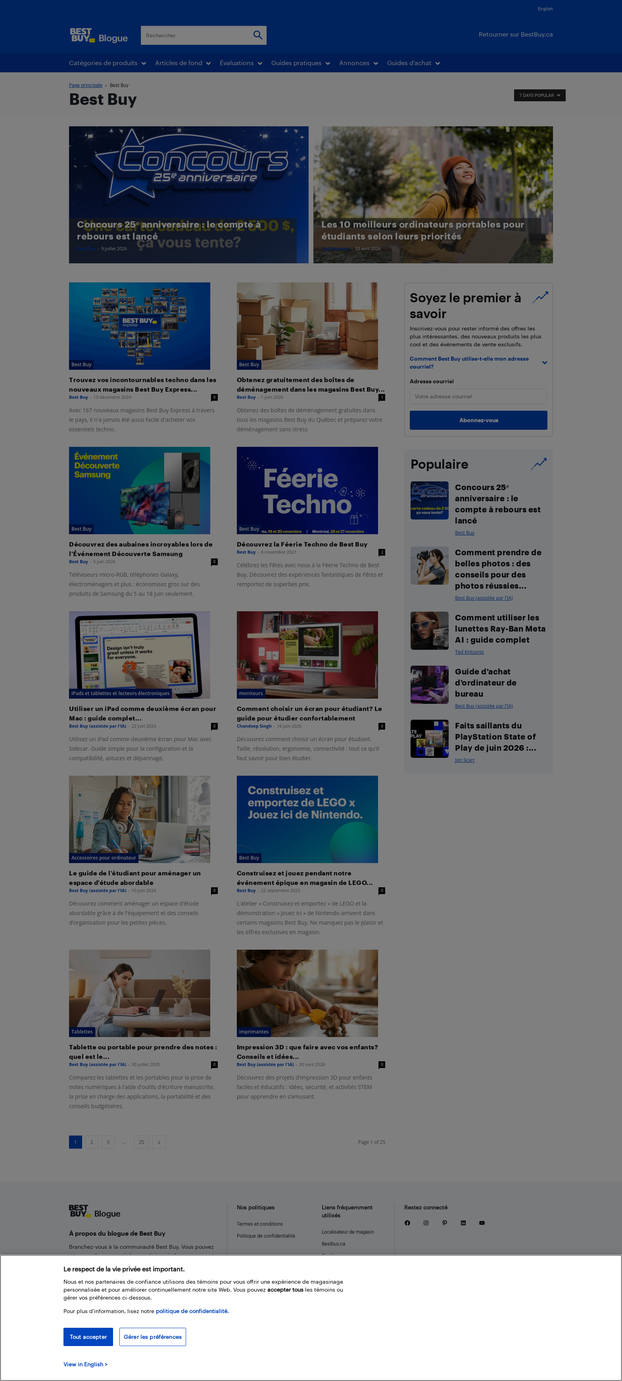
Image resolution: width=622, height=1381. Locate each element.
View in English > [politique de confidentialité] (85, 1369)
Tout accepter (88, 1342)
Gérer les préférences (153, 1342)
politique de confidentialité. (192, 1316)
